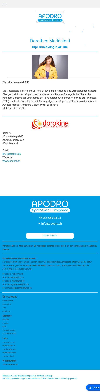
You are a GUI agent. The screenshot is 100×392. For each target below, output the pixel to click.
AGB (15, 376)
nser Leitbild (7, 304)
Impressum (7, 376)
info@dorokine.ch (11, 154)
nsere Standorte (8, 300)
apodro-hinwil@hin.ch (15, 281)
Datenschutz (23, 376)
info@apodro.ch (51, 223)
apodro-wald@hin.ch (14, 277)
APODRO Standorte (50, 236)
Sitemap (48, 376)
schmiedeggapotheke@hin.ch (18, 288)
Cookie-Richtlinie (37, 376)
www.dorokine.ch (11, 161)
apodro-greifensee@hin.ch (17, 284)
